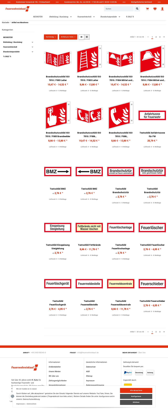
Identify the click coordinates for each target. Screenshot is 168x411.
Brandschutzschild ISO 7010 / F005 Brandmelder (57, 134)
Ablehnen (136, 402)
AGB (88, 372)
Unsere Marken (54, 372)
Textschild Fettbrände (89, 245)
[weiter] (164, 37)
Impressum (90, 381)
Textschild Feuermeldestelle (89, 303)
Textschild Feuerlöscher (152, 245)
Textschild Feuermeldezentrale (121, 303)
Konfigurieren (136, 396)
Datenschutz (90, 367)
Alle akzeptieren (136, 390)
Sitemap (89, 376)
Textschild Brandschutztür (121, 190)
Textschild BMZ (58, 188)
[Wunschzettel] (155, 8)
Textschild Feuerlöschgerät (57, 303)
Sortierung (50, 37)
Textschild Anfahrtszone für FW (152, 134)
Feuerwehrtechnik (10, 47)
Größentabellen (55, 367)
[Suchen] (119, 8)
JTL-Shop (154, 408)
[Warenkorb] (147, 8)
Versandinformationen (57, 385)
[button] (162, 8)
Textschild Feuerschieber (152, 301)
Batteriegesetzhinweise (95, 385)
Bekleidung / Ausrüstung (12, 42)
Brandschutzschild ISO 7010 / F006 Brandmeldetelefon (89, 134)
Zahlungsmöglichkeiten (58, 381)
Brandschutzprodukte (11, 52)
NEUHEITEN (7, 37)
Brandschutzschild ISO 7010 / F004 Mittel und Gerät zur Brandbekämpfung (121, 78)
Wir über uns (54, 376)
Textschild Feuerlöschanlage (121, 246)
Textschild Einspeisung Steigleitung (58, 246)
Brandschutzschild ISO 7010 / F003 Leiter (58, 78)
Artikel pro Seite (67, 37)
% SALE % (7, 57)
